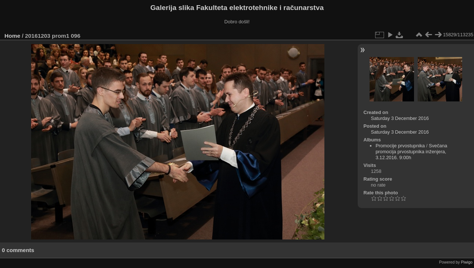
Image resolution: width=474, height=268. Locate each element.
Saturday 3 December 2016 (400, 118)
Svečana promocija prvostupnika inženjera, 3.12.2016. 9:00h (411, 151)
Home (12, 36)
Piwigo (467, 262)
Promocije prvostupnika (400, 145)
